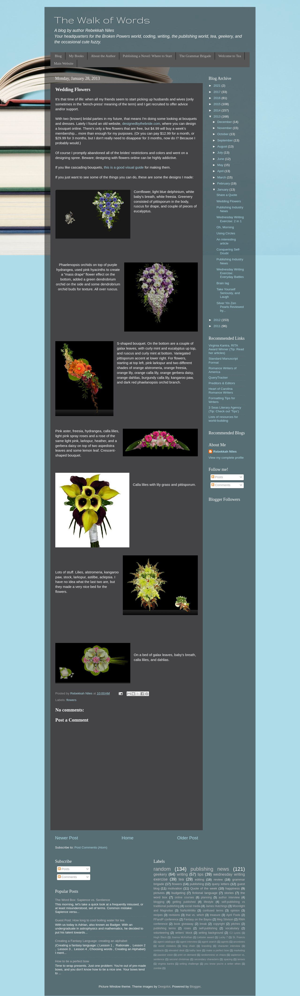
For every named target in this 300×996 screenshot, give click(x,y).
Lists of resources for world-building (223, 418)
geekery (160, 874)
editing (199, 879)
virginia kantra (166, 963)
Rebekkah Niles (225, 451)
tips (200, 874)
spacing (228, 959)
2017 (217, 92)
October (223, 134)
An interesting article (226, 241)
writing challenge (189, 963)
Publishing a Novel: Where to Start (147, 56)
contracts (159, 950)
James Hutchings (216, 906)
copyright (219, 924)
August (222, 146)
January (223, 189)
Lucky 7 (223, 937)
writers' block (183, 932)
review (218, 879)
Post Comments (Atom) (91, 847)
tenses (241, 959)
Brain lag (223, 283)
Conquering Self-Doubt (228, 251)
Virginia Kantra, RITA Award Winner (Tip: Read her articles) (226, 349)
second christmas (179, 959)
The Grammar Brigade (195, 56)
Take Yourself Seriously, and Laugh (228, 293)
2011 (217, 326)
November (225, 128)
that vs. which (195, 915)
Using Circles (226, 233)
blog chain (189, 945)
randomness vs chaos (213, 954)
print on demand (187, 954)
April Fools (233, 915)
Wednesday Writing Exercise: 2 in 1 (230, 219)
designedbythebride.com (141, 123)
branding (206, 945)
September (225, 140)
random (162, 869)
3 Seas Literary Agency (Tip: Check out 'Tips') (225, 409)
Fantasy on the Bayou (198, 919)
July (220, 152)
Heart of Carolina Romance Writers (221, 390)
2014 (217, 110)
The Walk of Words (102, 20)
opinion (235, 910)
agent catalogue (166, 941)
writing (182, 874)
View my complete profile (226, 457)
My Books (76, 56)
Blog (58, 56)
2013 (217, 116)
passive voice (165, 954)
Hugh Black (160, 937)
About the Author (103, 56)
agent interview (188, 941)
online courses (184, 897)
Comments (220, 485)
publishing (197, 884)
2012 (217, 320)
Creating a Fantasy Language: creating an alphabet (91, 941)
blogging (159, 902)
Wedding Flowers (229, 201)
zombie (158, 968)
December (225, 122)
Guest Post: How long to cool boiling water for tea (89, 920)
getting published (184, 902)
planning (206, 897)
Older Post (187, 837)
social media (193, 906)
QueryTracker (218, 377)
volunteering (161, 932)
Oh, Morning (225, 227)
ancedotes (239, 941)
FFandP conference (166, 919)
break (203, 924)
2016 (217, 98)
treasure (215, 915)
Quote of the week (203, 888)
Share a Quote (227, 195)
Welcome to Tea (229, 56)
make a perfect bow (217, 950)
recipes (158, 915)
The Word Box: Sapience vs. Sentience (82, 900)
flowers (71, 700)
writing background (211, 932)
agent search (209, 941)
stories (229, 893)
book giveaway (183, 924)
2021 (217, 85)
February (224, 183)
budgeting (178, 893)
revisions (174, 915)
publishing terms (165, 928)
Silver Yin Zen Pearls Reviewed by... (230, 306)
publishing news (210, 869)
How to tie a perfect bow (72, 961)
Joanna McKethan (182, 937)
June (221, 159)
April (221, 171)
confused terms (213, 910)
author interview (229, 897)
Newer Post (66, 837)
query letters (220, 884)
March (222, 177)
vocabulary (232, 928)
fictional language (205, 893)
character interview (229, 945)
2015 (217, 104)
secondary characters (206, 959)
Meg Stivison (225, 919)
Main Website (63, 63)
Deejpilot (164, 986)
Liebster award (205, 937)
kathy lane (195, 950)
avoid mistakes (167, 945)
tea (181, 879)
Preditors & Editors (222, 383)
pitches (235, 924)
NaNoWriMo (188, 910)
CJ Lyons (234, 932)
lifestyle (208, 902)
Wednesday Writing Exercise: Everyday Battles (230, 273)
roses (187, 928)
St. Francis (239, 937)
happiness (232, 888)
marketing (239, 950)
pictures (159, 893)
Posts (217, 477)
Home (127, 837)
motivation (175, 888)
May (220, 165)
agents (225, 941)
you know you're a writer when (222, 963)
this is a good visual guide (124, 167)
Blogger (195, 986)
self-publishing (208, 928)
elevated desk (177, 950)
